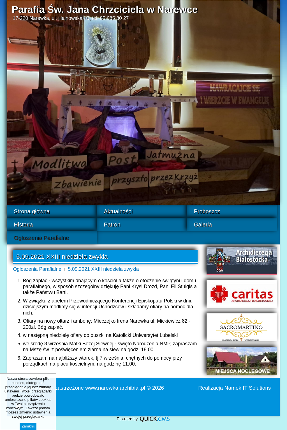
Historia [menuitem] (23, 224)
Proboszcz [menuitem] (207, 211)
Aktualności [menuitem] (118, 211)
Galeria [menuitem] (203, 224)
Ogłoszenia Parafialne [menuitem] (41, 238)
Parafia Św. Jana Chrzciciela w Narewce (105, 9)
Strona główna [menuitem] (32, 211)
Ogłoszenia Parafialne (37, 269)
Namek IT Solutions (247, 388)
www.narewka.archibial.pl (115, 388)
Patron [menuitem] (112, 224)
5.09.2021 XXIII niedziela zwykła (103, 269)
